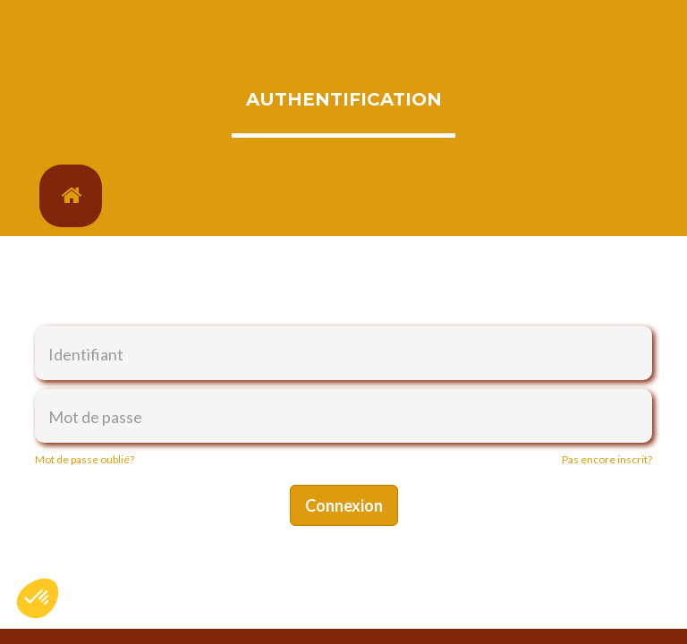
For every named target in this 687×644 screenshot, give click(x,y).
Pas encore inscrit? (607, 459)
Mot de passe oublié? (84, 459)
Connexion (344, 505)
